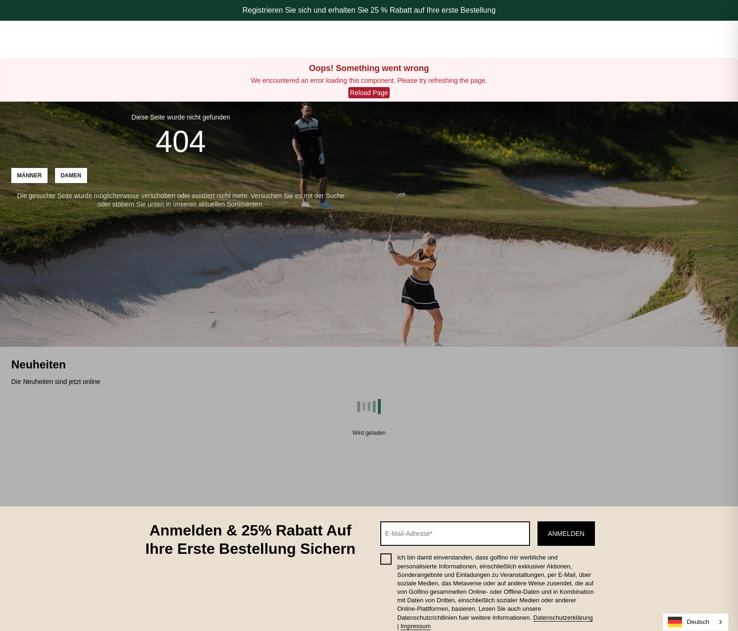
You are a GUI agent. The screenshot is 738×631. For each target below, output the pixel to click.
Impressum (416, 626)
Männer (29, 175)
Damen (71, 175)
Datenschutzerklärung (563, 617)
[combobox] (696, 622)
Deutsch (688, 622)
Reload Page (369, 92)
